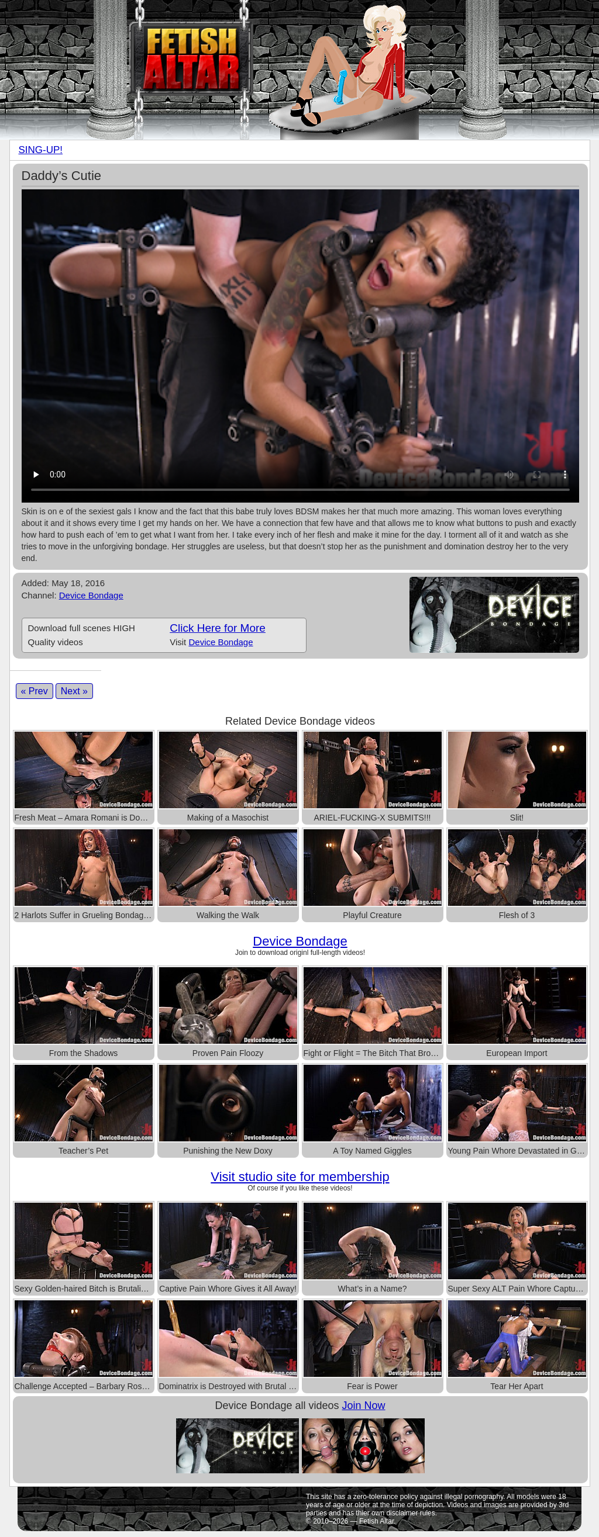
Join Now (363, 1405)
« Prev (34, 691)
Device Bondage (91, 595)
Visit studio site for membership (300, 1176)
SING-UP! (41, 149)
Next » (74, 691)
